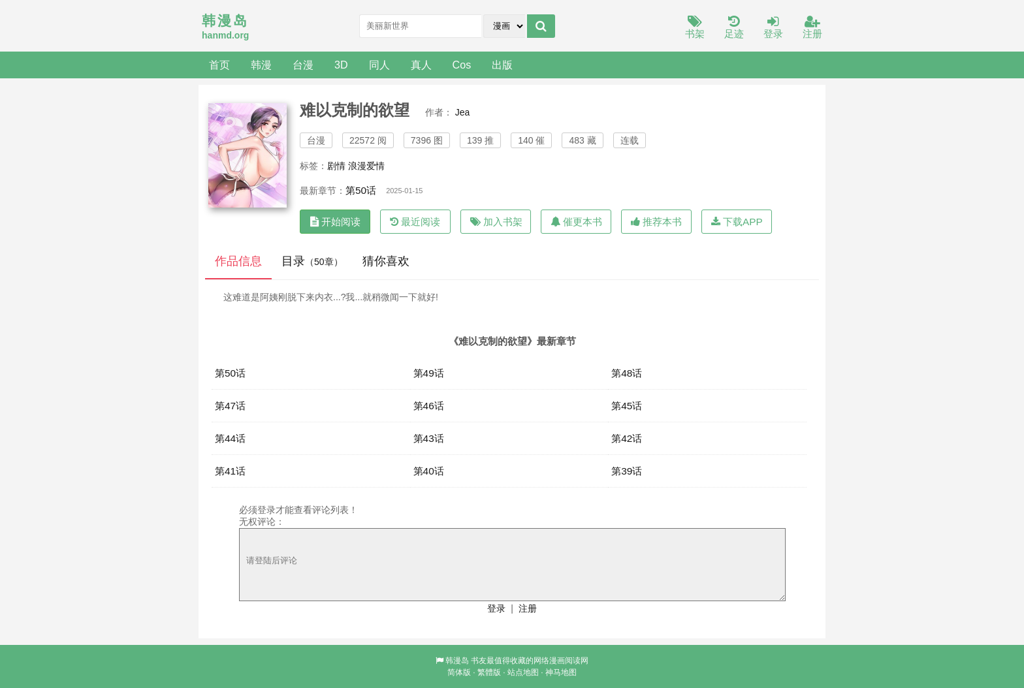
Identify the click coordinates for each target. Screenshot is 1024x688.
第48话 (626, 373)
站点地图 (523, 672)
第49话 (428, 373)
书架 (695, 27)
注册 (812, 27)
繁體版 (489, 672)
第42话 (626, 438)
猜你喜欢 (385, 261)
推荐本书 (656, 221)
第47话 (230, 405)
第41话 (230, 471)
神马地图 (561, 672)
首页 (219, 64)
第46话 (428, 405)
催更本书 (576, 221)
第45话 (626, 405)
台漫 (303, 64)
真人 (421, 64)
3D (341, 64)
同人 (379, 64)
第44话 (230, 438)
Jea (462, 112)
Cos (462, 64)
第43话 (428, 438)
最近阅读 (415, 221)
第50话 (360, 190)
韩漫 (261, 64)
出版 (502, 64)
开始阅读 (335, 221)
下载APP (737, 221)
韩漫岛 (457, 660)
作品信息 (238, 261)
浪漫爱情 (366, 166)
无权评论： (262, 521)
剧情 (336, 166)
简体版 (459, 672)
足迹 (734, 27)
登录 (773, 27)
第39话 (626, 471)
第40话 (428, 471)
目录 (312, 261)
